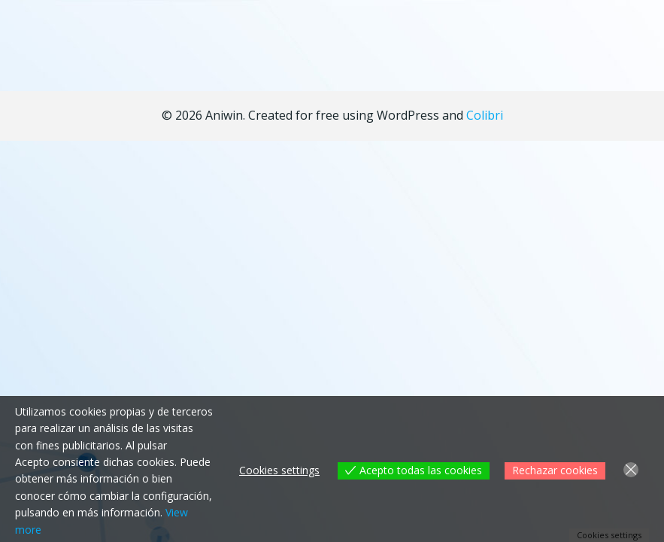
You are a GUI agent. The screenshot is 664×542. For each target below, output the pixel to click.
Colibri (484, 115)
